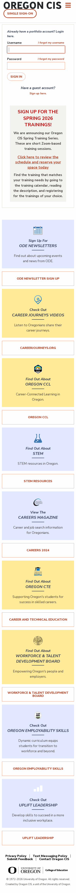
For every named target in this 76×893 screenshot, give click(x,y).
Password (14, 59)
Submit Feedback (20, 859)
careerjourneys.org (38, 348)
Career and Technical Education (38, 619)
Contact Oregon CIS (54, 859)
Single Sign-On (20, 13)
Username (14, 43)
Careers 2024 (38, 550)
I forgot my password (51, 59)
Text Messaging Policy (50, 856)
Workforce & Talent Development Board (38, 694)
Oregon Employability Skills (38, 769)
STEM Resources (38, 481)
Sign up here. (38, 93)
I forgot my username (51, 43)
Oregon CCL (38, 417)
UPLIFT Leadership (38, 838)
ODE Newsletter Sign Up (38, 278)
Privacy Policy (15, 856)
